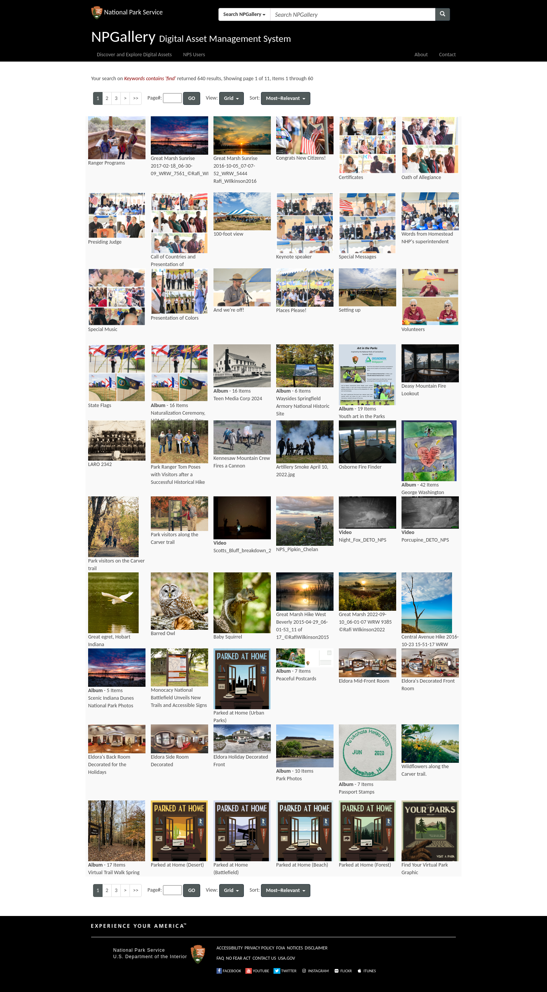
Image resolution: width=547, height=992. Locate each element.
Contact (447, 54)
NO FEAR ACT (238, 958)
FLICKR (342, 970)
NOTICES (295, 948)
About (421, 54)
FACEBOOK (229, 970)
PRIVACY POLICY (259, 948)
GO (191, 98)
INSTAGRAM (315, 970)
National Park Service (139, 950)
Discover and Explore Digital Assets (134, 54)
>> (135, 98)
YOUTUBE (257, 970)
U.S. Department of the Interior (150, 956)
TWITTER (285, 970)
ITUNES (366, 970)
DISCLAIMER (316, 948)
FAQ (220, 958)
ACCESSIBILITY (230, 948)
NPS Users (194, 54)
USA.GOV (286, 958)
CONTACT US (264, 958)
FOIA (280, 948)
